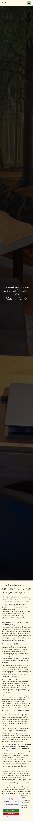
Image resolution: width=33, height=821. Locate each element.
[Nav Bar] (29, 3)
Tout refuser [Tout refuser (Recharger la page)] (11, 813)
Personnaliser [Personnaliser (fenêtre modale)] (11, 817)
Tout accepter (11, 810)
